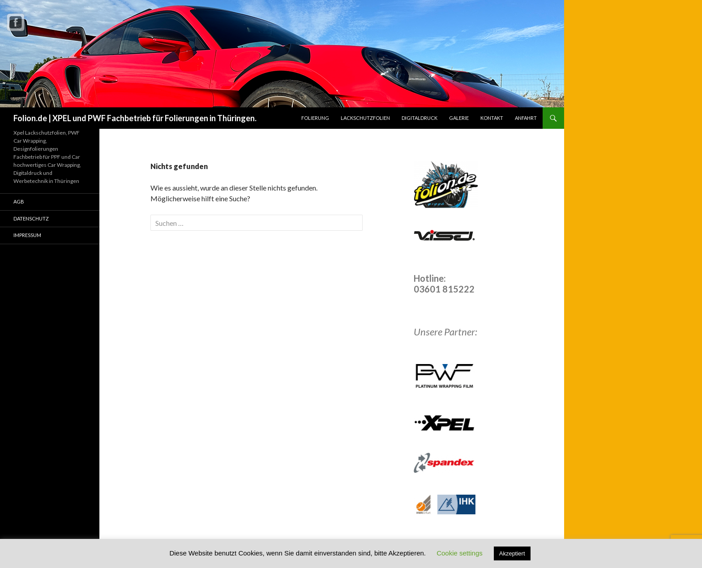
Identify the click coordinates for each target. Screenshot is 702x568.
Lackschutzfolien (365, 118)
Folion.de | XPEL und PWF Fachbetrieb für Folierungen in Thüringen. (135, 118)
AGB (18, 201)
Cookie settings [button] (460, 553)
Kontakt (491, 118)
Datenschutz (31, 218)
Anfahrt (526, 118)
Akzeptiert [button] (512, 553)
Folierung (315, 118)
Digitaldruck (419, 118)
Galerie (459, 118)
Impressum (27, 235)
